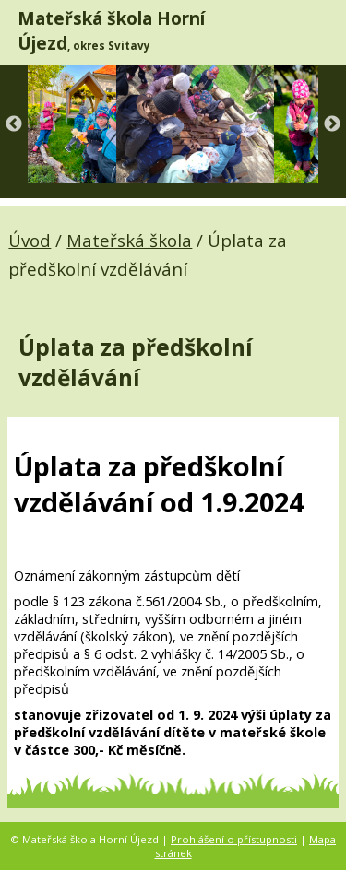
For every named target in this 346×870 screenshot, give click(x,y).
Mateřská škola (129, 240)
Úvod (29, 240)
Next (332, 124)
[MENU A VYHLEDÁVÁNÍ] (319, 32)
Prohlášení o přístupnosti (234, 839)
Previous (14, 124)
